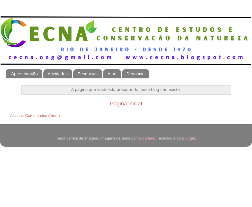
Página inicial (126, 103)
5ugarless (146, 138)
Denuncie (135, 73)
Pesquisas (87, 73)
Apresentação (24, 73)
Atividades (58, 73)
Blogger (188, 138)
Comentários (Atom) (42, 115)
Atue (111, 73)
